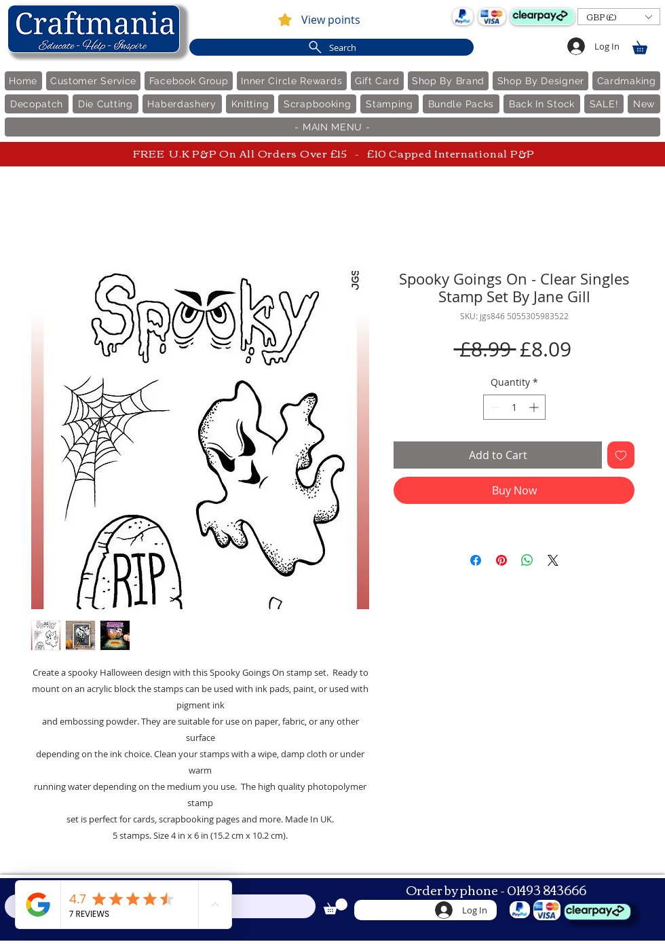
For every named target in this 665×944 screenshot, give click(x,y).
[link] (646, 45)
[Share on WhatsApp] (527, 560)
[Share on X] (553, 560)
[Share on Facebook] (476, 560)
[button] (618, 16)
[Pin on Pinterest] (501, 560)
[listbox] (618, 16)
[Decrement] (493, 407)
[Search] (331, 47)
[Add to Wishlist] (620, 455)
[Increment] (535, 407)
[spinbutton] (514, 407)
